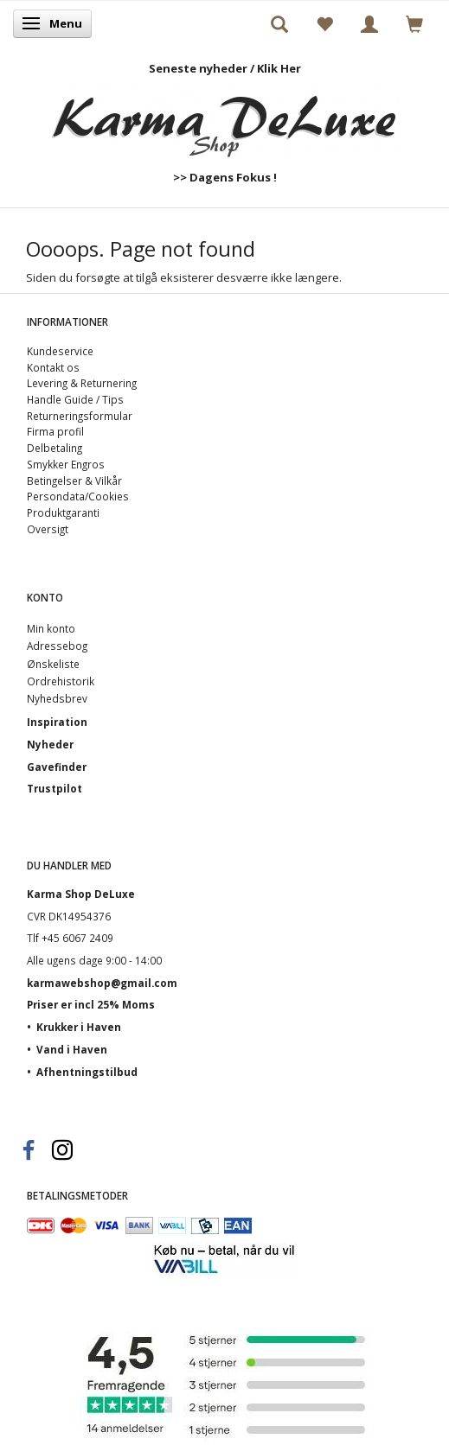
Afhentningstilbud (87, 1072)
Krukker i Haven (78, 1027)
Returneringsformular (79, 416)
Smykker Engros (66, 464)
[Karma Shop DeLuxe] (225, 117)
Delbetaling (54, 448)
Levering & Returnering (82, 383)
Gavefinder (57, 766)
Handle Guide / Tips (75, 399)
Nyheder (50, 744)
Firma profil (55, 431)
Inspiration (57, 722)
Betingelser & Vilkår (74, 480)
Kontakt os (53, 367)
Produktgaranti (63, 512)
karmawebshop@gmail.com (102, 983)
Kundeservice (60, 351)
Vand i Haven (71, 1049)
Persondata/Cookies (78, 496)
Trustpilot (54, 788)
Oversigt (47, 529)
